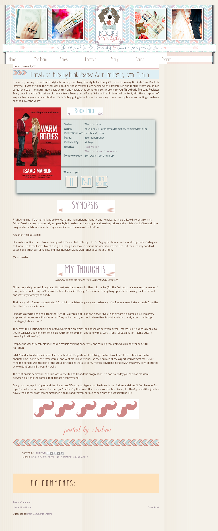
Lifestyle (90, 59)
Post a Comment (21, 502)
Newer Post (19, 507)
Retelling (53, 457)
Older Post (153, 507)
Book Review (38, 457)
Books (64, 59)
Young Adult (80, 457)
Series (140, 59)
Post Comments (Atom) (39, 514)
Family (114, 59)
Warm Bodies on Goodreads (101, 151)
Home (12, 59)
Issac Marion (92, 147)
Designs (166, 59)
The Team (40, 59)
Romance (66, 457)
